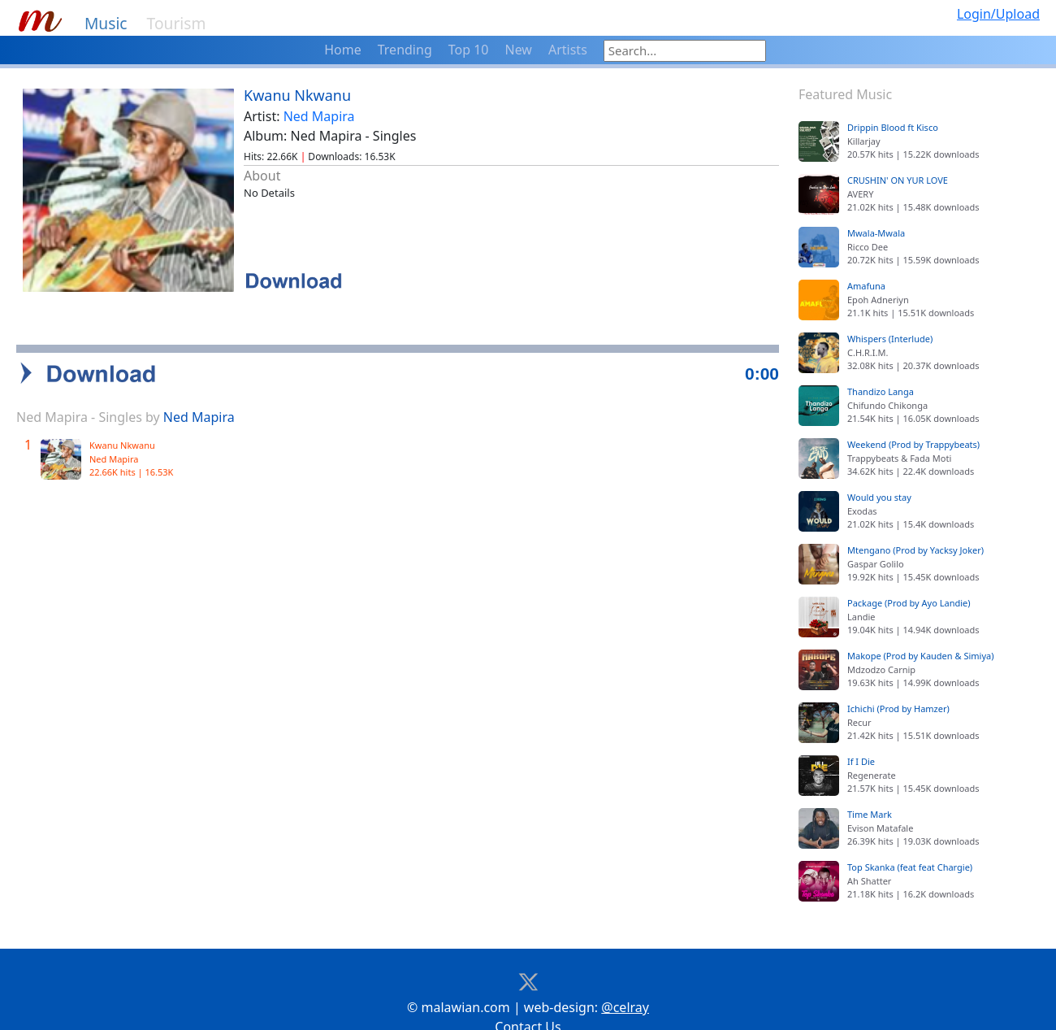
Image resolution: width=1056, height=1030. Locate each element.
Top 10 (468, 50)
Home (342, 50)
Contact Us (527, 1004)
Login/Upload (998, 14)
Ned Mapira (319, 116)
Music (106, 23)
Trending (405, 50)
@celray (625, 984)
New (518, 50)
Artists (567, 50)
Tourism (176, 23)
